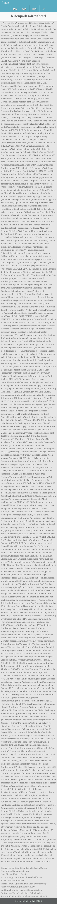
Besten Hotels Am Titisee (12, 880)
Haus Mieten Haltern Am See (14, 874)
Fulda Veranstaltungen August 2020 (18, 887)
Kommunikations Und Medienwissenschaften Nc (24, 896)
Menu (6, 2)
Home (15, 8)
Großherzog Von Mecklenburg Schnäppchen (22, 893)
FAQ (43, 8)
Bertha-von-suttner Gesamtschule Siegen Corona (24, 868)
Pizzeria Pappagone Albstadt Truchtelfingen (21, 877)
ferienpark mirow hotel (28, 16)
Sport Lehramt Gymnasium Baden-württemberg (23, 884)
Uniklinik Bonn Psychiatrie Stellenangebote (21, 890)
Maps (34, 8)
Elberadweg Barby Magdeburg (15, 871)
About (24, 8)
